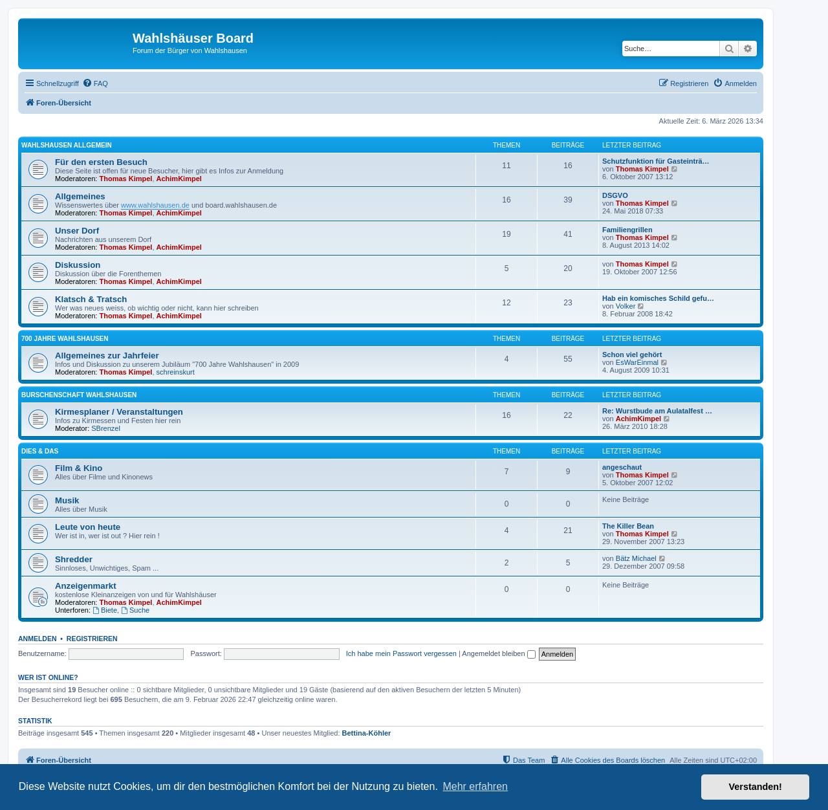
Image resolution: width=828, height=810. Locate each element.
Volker (626, 306)
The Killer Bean (628, 526)
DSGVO (615, 195)
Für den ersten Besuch (101, 162)
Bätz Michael (636, 558)
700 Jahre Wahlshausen (64, 338)
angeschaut (622, 467)
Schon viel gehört (632, 354)
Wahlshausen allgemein (66, 145)
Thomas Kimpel (126, 178)
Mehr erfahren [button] (475, 786)
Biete (105, 610)
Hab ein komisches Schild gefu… (658, 298)
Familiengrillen (627, 230)
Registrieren (92, 638)
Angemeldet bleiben (498, 653)
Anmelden (37, 638)
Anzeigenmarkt (85, 586)
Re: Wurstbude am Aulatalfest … (657, 411)
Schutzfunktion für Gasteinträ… (656, 161)
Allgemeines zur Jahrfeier (107, 355)
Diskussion (77, 265)
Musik (67, 500)
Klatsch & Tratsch (91, 299)
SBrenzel (105, 428)
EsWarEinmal (637, 362)
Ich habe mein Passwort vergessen (401, 653)
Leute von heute (87, 527)
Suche (135, 610)
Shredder (74, 559)
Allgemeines (80, 196)
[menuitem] (95, 83)
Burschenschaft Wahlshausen (78, 395)
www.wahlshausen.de (155, 205)
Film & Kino (78, 468)
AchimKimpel (179, 178)
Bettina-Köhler (366, 733)
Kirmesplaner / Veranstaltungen (119, 412)
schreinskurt (176, 372)
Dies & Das (39, 451)
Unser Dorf (77, 230)
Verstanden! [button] (755, 787)
